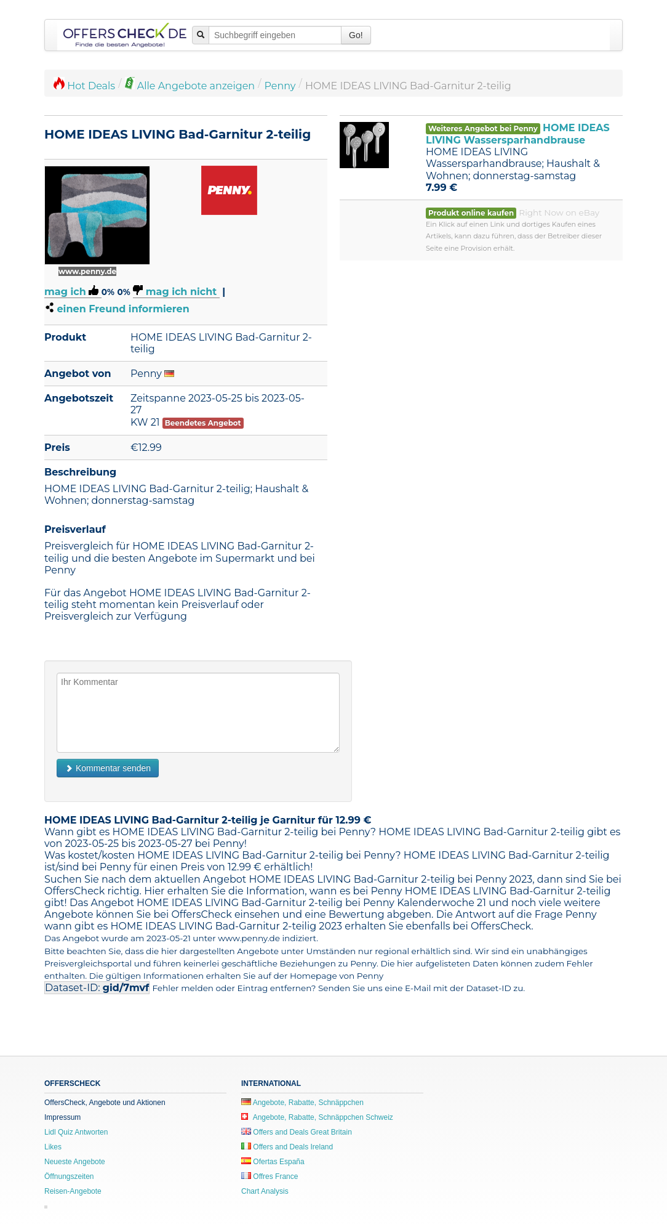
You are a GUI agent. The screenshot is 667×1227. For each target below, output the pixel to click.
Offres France (269, 1176)
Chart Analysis (265, 1191)
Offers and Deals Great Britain (296, 1132)
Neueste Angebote (74, 1161)
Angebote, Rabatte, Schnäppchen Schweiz (317, 1117)
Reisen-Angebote (73, 1191)
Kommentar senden (108, 768)
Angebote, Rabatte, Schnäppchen (302, 1102)
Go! (356, 35)
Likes (53, 1147)
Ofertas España (273, 1161)
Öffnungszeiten (69, 1176)
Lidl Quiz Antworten (76, 1132)
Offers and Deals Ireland (287, 1147)
